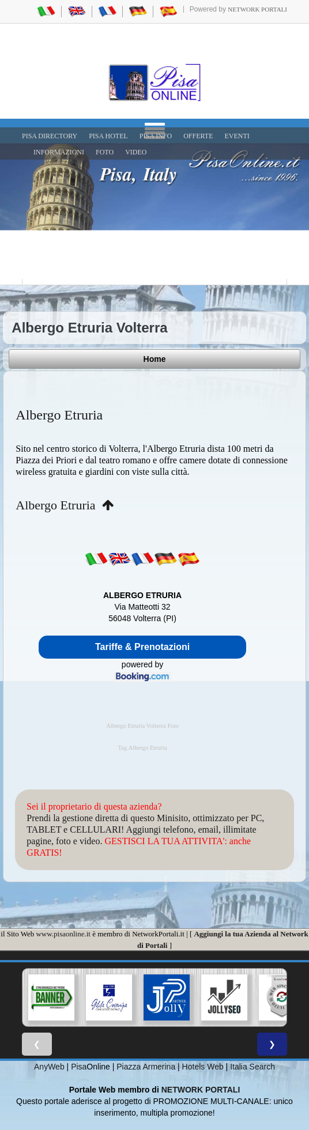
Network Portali (257, 9)
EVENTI (236, 136)
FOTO (105, 152)
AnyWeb (49, 1066)
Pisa (78, 1066)
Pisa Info (156, 136)
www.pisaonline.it (63, 933)
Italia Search (252, 1066)
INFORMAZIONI (58, 152)
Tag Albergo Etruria (142, 747)
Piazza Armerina (145, 1066)
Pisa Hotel (108, 136)
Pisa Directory (49, 136)
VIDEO (135, 152)
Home (155, 359)
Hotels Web (203, 1066)
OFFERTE (198, 136)
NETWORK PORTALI (200, 1089)
